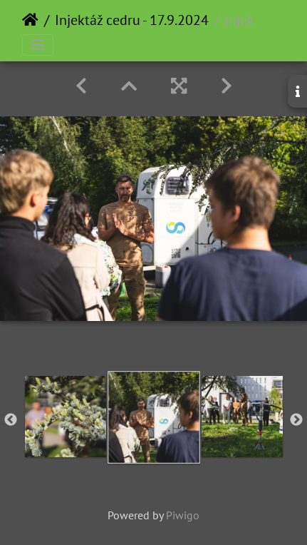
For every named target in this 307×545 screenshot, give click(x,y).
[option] (65, 416)
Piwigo (182, 515)
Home (30, 20)
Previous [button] (11, 420)
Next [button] (296, 420)
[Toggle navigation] (37, 45)
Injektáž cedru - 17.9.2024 (132, 20)
